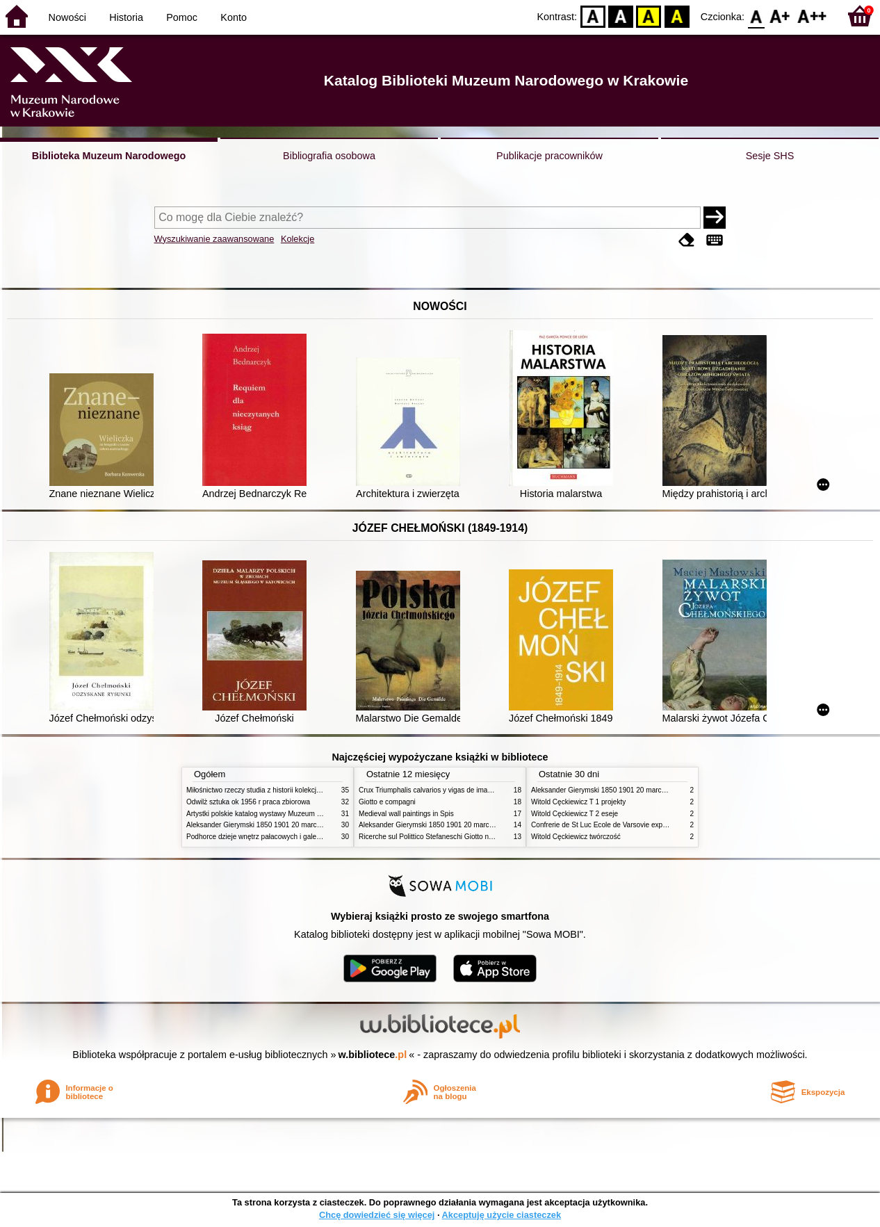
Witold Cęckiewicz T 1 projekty (578, 802)
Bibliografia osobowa (329, 155)
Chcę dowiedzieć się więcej (376, 1215)
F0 (756, 16)
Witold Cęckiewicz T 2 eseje (574, 814)
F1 (780, 16)
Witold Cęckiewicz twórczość (576, 836)
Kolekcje (297, 239)
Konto (233, 17)
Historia (126, 17)
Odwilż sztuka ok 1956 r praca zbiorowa (248, 802)
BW (621, 16)
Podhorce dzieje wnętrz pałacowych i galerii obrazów (268, 836)
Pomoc (181, 17)
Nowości (67, 17)
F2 (812, 16)
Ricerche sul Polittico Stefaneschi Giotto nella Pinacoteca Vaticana (462, 836)
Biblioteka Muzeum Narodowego (109, 155)
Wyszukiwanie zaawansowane (214, 239)
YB (649, 16)
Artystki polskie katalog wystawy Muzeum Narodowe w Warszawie (288, 814)
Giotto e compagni (387, 802)
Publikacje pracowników (549, 155)
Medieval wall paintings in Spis (406, 814)
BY (676, 16)
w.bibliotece (373, 1054)
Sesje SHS (770, 155)
